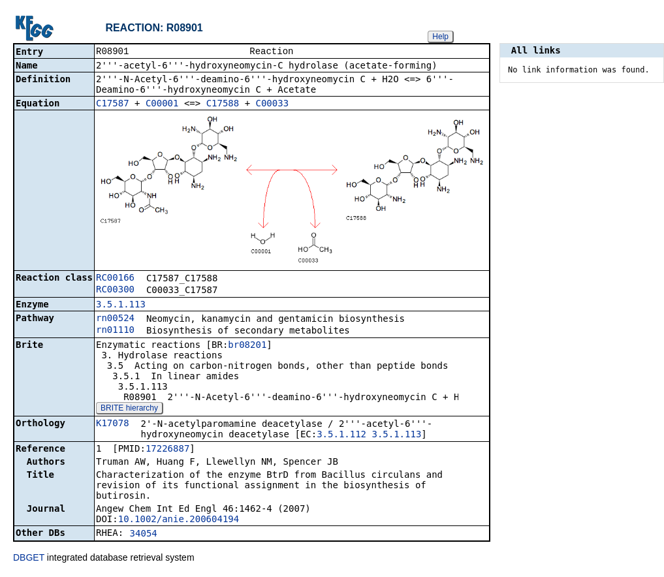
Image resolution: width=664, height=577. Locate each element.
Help (440, 36)
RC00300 (115, 290)
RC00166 (115, 278)
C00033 (272, 104)
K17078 (112, 424)
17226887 (167, 449)
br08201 (247, 346)
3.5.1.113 (121, 305)
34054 (143, 534)
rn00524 (115, 319)
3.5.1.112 (341, 435)
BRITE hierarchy (129, 409)
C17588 (223, 104)
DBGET (28, 559)
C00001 (162, 104)
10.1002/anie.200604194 (178, 520)
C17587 (112, 104)
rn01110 (115, 331)
